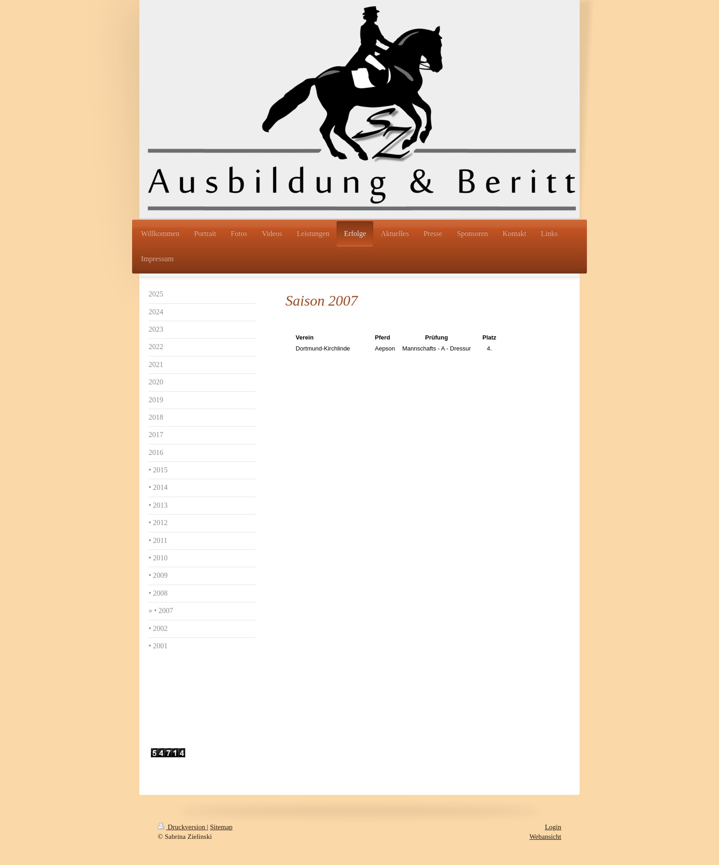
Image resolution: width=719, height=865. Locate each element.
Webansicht (545, 836)
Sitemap (221, 827)
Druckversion (182, 827)
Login (553, 827)
